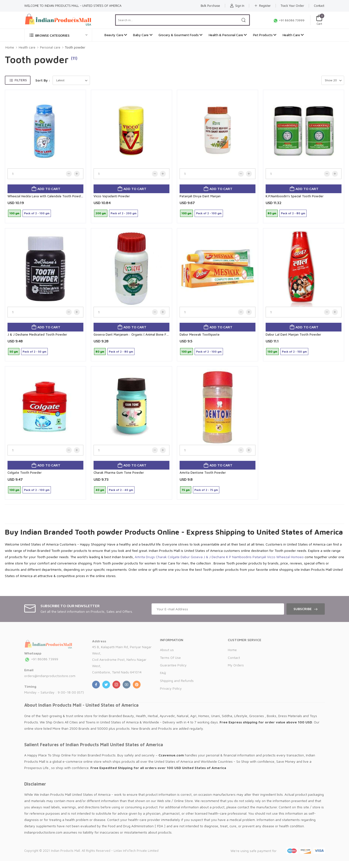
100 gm (14, 213)
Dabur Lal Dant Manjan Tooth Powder (293, 334)
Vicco (271, 557)
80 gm (272, 213)
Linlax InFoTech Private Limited (136, 851)
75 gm (186, 489)
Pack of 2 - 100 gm (36, 213)
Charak (161, 557)
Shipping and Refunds (177, 681)
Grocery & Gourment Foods (180, 35)
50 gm (13, 351)
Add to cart (48, 189)
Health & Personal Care (228, 35)
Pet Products (264, 35)
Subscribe (302, 609)
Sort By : (42, 80)
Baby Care (142, 35)
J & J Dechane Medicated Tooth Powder (37, 334)
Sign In (237, 6)
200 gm (100, 213)
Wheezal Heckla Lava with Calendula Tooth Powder (46, 196)
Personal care (50, 47)
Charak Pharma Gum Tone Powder (119, 472)
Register (262, 6)
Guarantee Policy (173, 665)
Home (9, 47)
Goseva (197, 557)
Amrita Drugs (145, 557)
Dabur (185, 557)
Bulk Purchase (210, 6)
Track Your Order (292, 6)
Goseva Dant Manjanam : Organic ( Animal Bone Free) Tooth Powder (144, 334)
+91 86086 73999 (288, 20)
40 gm (99, 489)
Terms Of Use (170, 657)
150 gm (272, 351)
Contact (319, 6)
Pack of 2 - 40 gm (121, 489)
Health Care (293, 35)
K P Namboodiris (239, 557)
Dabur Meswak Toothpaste (200, 334)
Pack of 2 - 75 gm (206, 489)
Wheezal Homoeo (290, 557)
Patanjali (259, 557)
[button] (58, 35)
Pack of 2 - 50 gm (34, 351)
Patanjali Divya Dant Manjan (200, 196)
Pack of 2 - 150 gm (294, 351)
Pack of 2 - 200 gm (123, 213)
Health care (27, 47)
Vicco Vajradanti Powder (112, 196)
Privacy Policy (171, 688)
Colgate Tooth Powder (25, 472)
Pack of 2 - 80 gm (293, 213)
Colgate (174, 557)
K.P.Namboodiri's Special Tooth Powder (295, 196)
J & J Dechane (214, 557)
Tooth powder (75, 47)
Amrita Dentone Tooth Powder (203, 472)
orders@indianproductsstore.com (49, 676)
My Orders (236, 665)
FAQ (163, 673)
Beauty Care (115, 35)
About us (167, 650)
